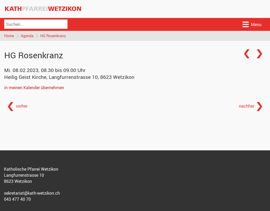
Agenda (27, 35)
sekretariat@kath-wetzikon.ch (32, 193)
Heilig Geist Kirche (69, 77)
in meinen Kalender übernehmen (34, 87)
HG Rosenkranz (53, 35)
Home (9, 35)
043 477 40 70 (17, 199)
